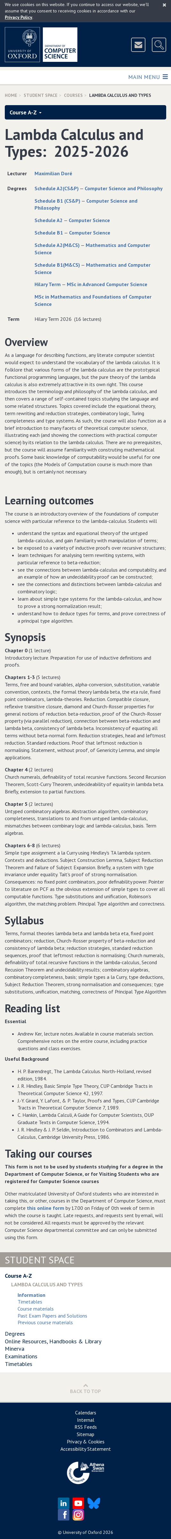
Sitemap (85, 1434)
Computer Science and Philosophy (124, 188)
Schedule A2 (49, 220)
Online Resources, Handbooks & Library (53, 1341)
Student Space (41, 95)
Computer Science (89, 220)
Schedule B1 (49, 232)
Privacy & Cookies (86, 1441)
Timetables (30, 1301)
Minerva (14, 1348)
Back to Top (85, 1388)
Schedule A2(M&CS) (57, 245)
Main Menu (148, 77)
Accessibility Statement (85, 1449)
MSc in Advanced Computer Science (107, 284)
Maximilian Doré (53, 173)
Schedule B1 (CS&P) (57, 201)
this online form (45, 1208)
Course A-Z (26, 112)
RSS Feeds (85, 1427)
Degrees (15, 1333)
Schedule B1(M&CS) (57, 265)
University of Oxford (82, 1532)
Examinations (21, 1356)
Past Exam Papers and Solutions (52, 1315)
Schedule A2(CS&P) (57, 188)
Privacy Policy (18, 17)
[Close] (164, 5)
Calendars (85, 1412)
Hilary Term (48, 284)
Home (11, 95)
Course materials (36, 1308)
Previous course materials (45, 1322)
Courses (73, 95)
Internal (85, 1420)
